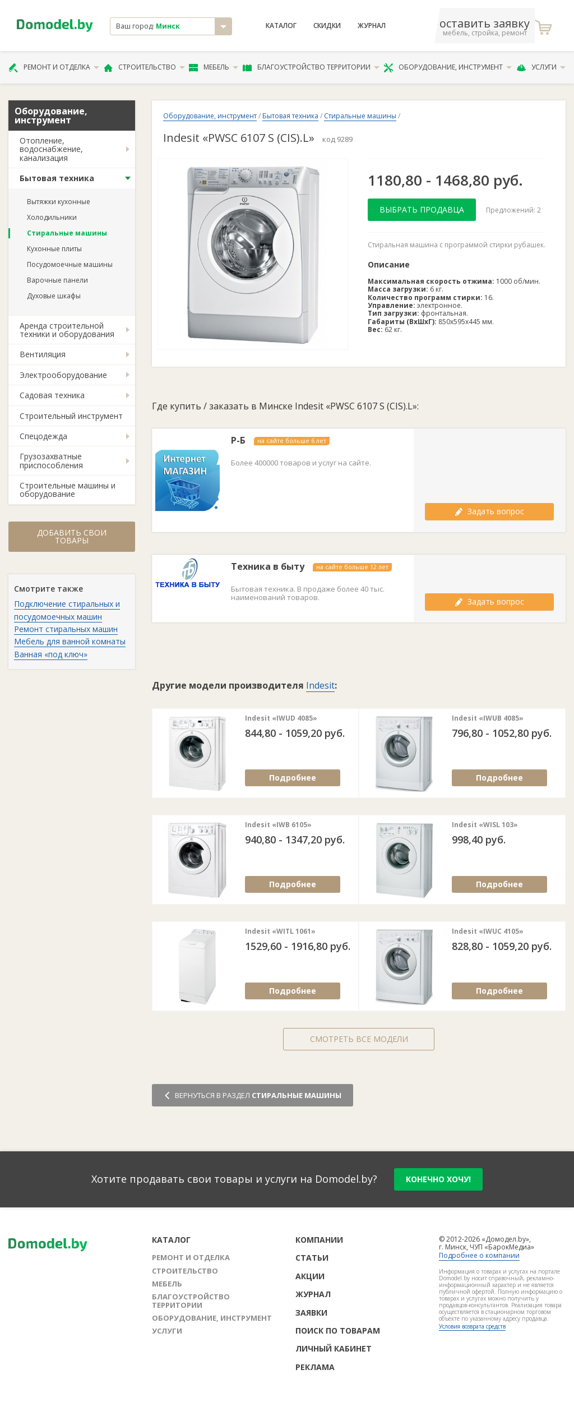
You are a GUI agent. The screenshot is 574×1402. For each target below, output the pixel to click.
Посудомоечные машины (70, 264)
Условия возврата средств (472, 1326)
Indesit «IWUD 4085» (281, 718)
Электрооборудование (63, 375)
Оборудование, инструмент (447, 67)
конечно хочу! (438, 1179)
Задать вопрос (489, 511)
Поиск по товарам (337, 1330)
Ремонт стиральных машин (66, 629)
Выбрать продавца (421, 209)
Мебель (213, 67)
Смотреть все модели (359, 1039)
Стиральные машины (67, 233)
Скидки (327, 25)
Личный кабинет (333, 1348)
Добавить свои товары (72, 536)
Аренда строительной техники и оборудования (67, 329)
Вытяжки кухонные (58, 201)
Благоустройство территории (311, 67)
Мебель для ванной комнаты (70, 641)
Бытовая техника (57, 178)
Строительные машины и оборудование (67, 489)
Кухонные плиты (54, 248)
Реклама (315, 1367)
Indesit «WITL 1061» (280, 931)
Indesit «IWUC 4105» (488, 931)
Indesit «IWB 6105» (278, 825)
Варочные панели (57, 280)
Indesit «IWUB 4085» (488, 718)
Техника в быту (267, 567)
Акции (310, 1276)
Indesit (320, 685)
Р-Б (238, 440)
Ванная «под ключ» (50, 654)
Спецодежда (43, 436)
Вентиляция (43, 354)
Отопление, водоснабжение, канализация (51, 149)
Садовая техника (52, 395)
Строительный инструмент (71, 416)
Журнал (372, 25)
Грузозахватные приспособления (51, 460)
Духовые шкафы (54, 296)
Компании (319, 1239)
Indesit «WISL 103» (485, 825)
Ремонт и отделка (53, 67)
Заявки (311, 1312)
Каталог (281, 25)
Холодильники (52, 217)
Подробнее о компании (479, 1255)
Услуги (541, 67)
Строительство (144, 67)
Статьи (311, 1257)
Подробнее (292, 777)
